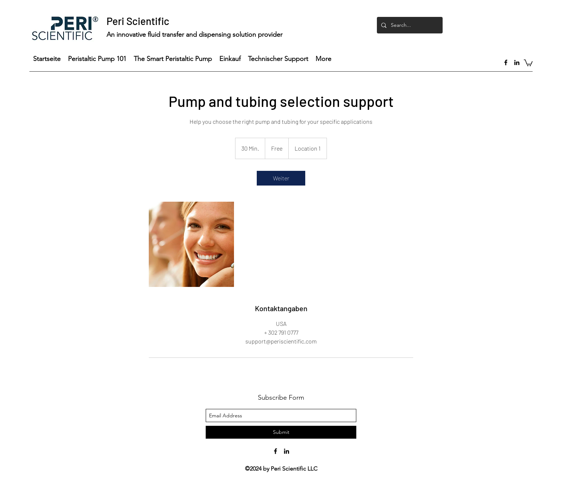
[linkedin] (516, 62)
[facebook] (505, 62)
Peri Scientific (138, 21)
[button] (528, 62)
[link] (281, 178)
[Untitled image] (191, 244)
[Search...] (409, 25)
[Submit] (281, 432)
